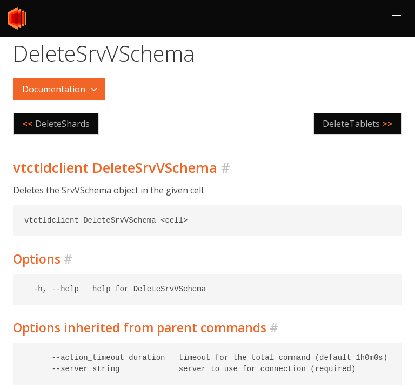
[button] (397, 18)
